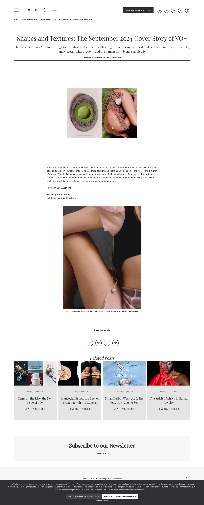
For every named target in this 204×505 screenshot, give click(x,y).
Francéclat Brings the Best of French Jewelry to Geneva (80, 400)
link (194, 487)
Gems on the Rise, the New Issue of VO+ (35, 400)
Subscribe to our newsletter (138, 10)
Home (16, 19)
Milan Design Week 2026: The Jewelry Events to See (124, 400)
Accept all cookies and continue (120, 496)
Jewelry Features (29, 19)
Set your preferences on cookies (84, 496)
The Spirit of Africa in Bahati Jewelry (169, 400)
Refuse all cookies (102, 500)
